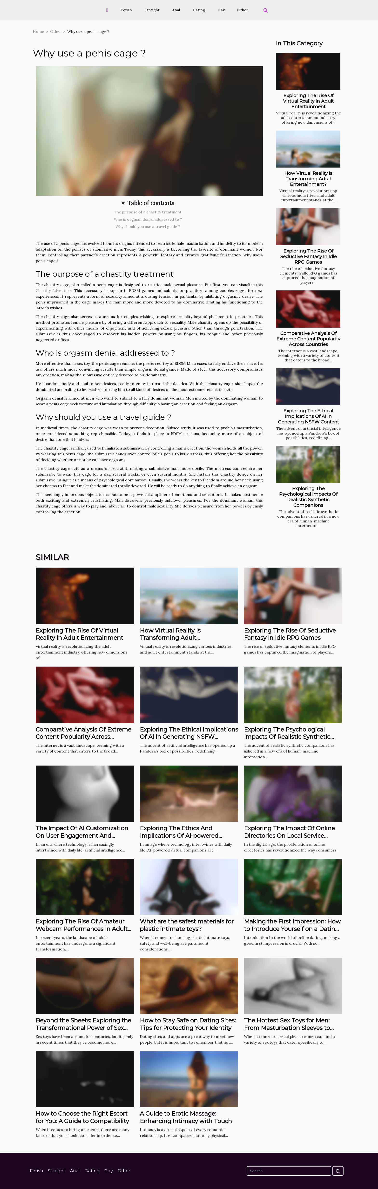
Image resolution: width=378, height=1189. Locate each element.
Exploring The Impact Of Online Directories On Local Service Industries (289, 835)
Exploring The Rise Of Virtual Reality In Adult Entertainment (308, 100)
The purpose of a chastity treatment (148, 212)
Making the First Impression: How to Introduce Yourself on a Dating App (292, 929)
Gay (221, 9)
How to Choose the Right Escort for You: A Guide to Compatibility (82, 1117)
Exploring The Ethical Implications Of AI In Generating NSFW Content (308, 416)
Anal (176, 9)
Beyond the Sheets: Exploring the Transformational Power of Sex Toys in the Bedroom (83, 1028)
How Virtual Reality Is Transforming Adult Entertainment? (308, 178)
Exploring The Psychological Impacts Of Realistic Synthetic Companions (308, 496)
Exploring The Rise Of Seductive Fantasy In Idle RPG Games (308, 256)
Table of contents (150, 203)
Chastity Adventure (54, 290)
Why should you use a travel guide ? (147, 226)
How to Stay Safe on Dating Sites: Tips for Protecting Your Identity (188, 1024)
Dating (199, 9)
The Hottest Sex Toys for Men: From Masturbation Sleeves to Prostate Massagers (287, 1028)
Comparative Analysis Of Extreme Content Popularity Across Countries (308, 338)
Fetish (126, 9)
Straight (152, 9)
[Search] (289, 1171)
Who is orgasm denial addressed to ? (148, 219)
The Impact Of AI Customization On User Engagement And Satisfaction (82, 835)
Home (38, 31)
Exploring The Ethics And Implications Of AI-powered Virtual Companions (179, 835)
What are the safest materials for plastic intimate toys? (187, 925)
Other (242, 9)
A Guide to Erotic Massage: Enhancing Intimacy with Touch (186, 1117)
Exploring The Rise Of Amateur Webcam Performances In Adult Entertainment (82, 929)
